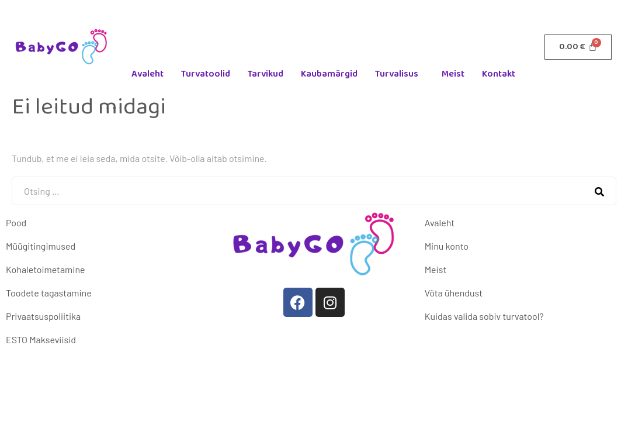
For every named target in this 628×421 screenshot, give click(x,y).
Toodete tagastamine (49, 292)
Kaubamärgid (329, 73)
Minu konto (447, 245)
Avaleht (147, 73)
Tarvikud (265, 73)
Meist (453, 73)
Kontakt (498, 73)
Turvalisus (396, 73)
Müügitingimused (40, 245)
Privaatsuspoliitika (43, 316)
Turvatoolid (205, 73)
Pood (16, 222)
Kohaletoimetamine (45, 269)
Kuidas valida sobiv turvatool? (484, 316)
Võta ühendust (454, 292)
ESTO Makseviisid (41, 339)
